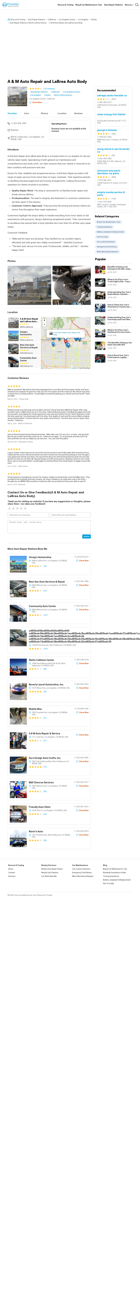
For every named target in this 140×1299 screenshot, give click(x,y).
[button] (65, 342)
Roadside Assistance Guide (114, 873)
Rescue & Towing (65, 5)
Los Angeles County (67, 20)
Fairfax (94, 20)
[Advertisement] (24, 51)
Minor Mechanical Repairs (107, 252)
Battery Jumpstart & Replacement (110, 232)
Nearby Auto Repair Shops (52, 869)
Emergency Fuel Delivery (107, 247)
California (52, 20)
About (10, 869)
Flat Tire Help (102, 237)
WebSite (14, 130)
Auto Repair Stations (113, 5)
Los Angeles (83, 20)
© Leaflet (73, 368)
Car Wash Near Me (49, 876)
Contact (11, 873)
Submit (86, 536)
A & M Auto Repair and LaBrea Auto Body (65, 23)
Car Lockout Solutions (106, 242)
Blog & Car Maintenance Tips (88, 5)
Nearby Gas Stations (49, 873)
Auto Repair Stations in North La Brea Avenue (28, 23)
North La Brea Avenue (63, 95)
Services (11, 876)
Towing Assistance (104, 227)
